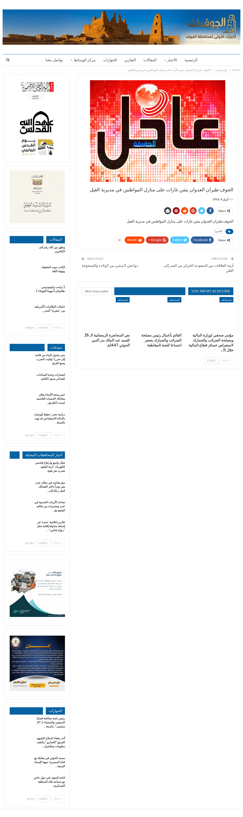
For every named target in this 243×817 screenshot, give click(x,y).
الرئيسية (193, 60)
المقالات (150, 60)
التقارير (130, 60)
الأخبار (173, 60)
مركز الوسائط (83, 60)
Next (211, 360)
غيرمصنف (226, 299)
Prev (226, 360)
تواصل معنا (52, 60)
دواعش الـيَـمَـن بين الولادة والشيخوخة (110, 265)
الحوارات (109, 60)
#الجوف (218, 231)
